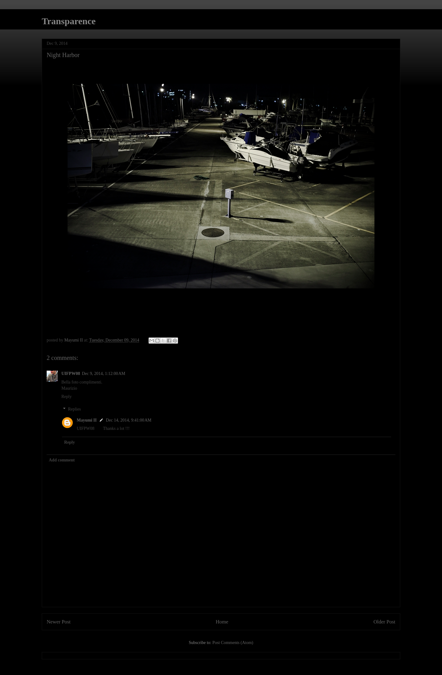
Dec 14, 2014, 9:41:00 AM (128, 420)
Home (222, 622)
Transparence (69, 21)
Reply (66, 396)
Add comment (62, 460)
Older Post (384, 622)
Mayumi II (87, 420)
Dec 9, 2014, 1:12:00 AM (103, 373)
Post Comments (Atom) (232, 642)
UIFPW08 (70, 373)
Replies (74, 409)
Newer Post (59, 622)
